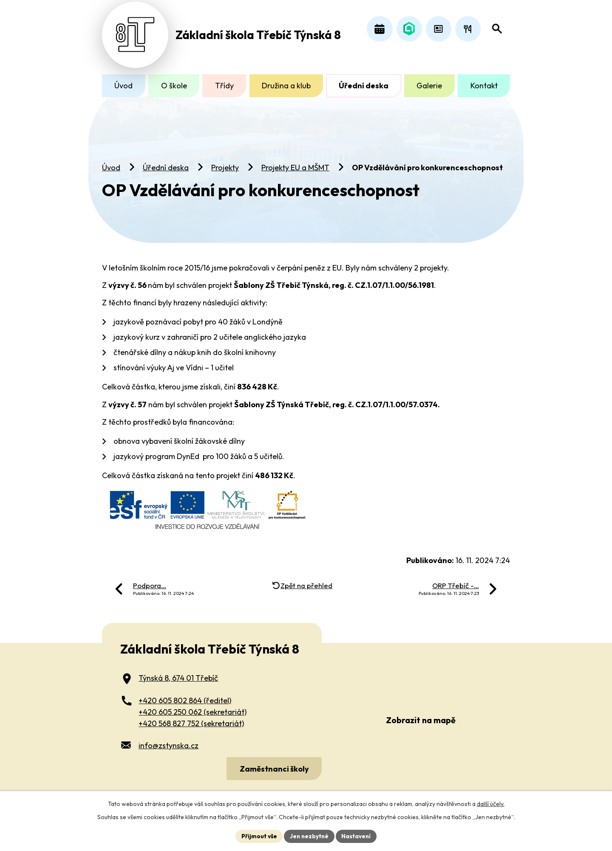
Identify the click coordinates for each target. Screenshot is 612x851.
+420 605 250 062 (192, 708)
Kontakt (484, 85)
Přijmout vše (258, 836)
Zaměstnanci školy (273, 764)
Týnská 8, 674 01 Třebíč (178, 674)
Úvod (111, 164)
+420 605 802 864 (185, 696)
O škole (174, 85)
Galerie (429, 85)
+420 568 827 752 (191, 719)
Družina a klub (286, 85)
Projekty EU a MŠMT (295, 164)
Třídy (224, 85)
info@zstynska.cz (168, 742)
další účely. (490, 803)
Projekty (225, 164)
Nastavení (357, 836)
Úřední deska (166, 164)
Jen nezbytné (309, 836)
